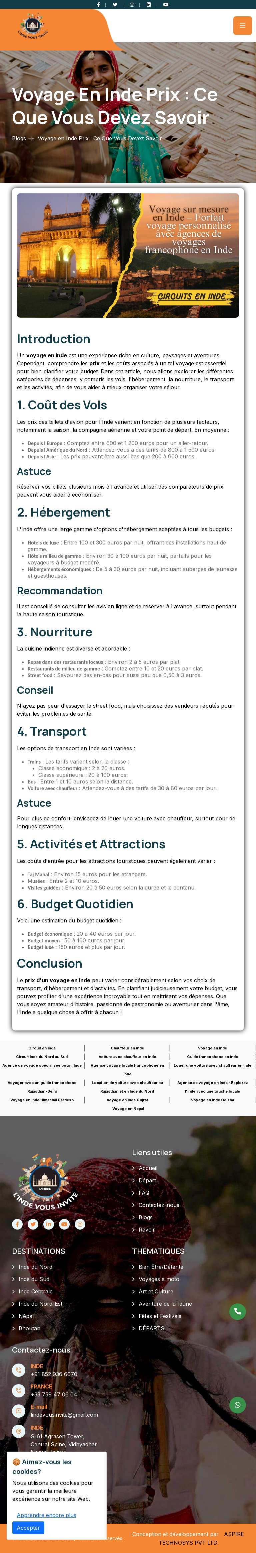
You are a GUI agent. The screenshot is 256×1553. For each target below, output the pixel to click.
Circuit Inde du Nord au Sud (42, 1056)
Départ (147, 1180)
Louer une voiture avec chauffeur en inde (212, 1065)
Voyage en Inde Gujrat (127, 1100)
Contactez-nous (159, 1205)
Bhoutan (29, 1328)
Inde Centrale (36, 1291)
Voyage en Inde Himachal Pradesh (42, 1100)
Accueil (148, 1168)
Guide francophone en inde (212, 1056)
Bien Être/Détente (161, 1266)
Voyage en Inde (212, 1048)
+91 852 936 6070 (54, 1374)
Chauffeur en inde (127, 1048)
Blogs (19, 138)
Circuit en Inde (42, 1048)
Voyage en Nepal (128, 1108)
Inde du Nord (35, 1266)
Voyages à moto (159, 1279)
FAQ (144, 1192)
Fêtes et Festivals (160, 1316)
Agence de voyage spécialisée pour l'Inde (42, 1065)
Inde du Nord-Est (40, 1303)
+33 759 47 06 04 (54, 1394)
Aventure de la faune (165, 1303)
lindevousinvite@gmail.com (64, 1414)
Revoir (147, 1229)
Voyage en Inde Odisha (212, 1100)
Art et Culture (156, 1291)
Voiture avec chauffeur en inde (127, 1056)
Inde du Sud (34, 1279)
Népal (26, 1316)
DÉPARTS (151, 1328)
